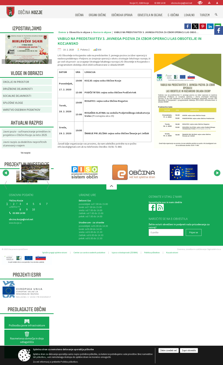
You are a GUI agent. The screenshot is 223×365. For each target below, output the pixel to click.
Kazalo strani (172, 252)
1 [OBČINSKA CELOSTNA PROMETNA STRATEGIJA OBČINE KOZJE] (7, 204)
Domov (62, 32)
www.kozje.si (15, 222)
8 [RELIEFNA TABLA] (20, 209)
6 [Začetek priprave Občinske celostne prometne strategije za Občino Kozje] (40, 204)
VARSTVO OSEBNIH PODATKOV (21, 109)
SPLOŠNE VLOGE (13, 102)
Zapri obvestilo (189, 350)
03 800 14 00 (159, 3)
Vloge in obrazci (27, 73)
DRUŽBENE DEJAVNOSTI (18, 89)
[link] (187, 26)
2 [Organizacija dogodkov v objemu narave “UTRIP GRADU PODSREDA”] (13, 204)
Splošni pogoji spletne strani (54, 252)
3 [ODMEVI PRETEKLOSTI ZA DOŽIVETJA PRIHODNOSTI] (20, 204)
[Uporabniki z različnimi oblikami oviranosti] (200, 3)
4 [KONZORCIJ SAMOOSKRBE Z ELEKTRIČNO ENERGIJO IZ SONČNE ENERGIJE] (27, 204)
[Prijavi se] (194, 232)
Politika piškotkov (152, 252)
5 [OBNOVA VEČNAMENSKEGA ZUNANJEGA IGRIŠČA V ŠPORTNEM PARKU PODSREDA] (33, 204)
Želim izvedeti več (168, 350)
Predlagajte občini (27, 309)
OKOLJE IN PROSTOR (16, 82)
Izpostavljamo (26, 28)
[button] (6, 173)
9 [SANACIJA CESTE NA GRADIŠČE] (27, 209)
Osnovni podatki (21, 195)
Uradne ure (87, 195)
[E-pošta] (166, 232)
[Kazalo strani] (209, 3)
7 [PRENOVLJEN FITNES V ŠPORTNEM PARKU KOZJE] (46, 204)
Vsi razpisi (25, 152)
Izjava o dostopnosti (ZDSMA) (125, 252)
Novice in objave (102, 32)
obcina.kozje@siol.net (181, 3)
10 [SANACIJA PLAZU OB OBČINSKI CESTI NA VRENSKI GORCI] (33, 209)
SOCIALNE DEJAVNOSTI (17, 95)
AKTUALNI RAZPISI (27, 123)
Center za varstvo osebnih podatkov (89, 252)
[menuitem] (79, 11)
